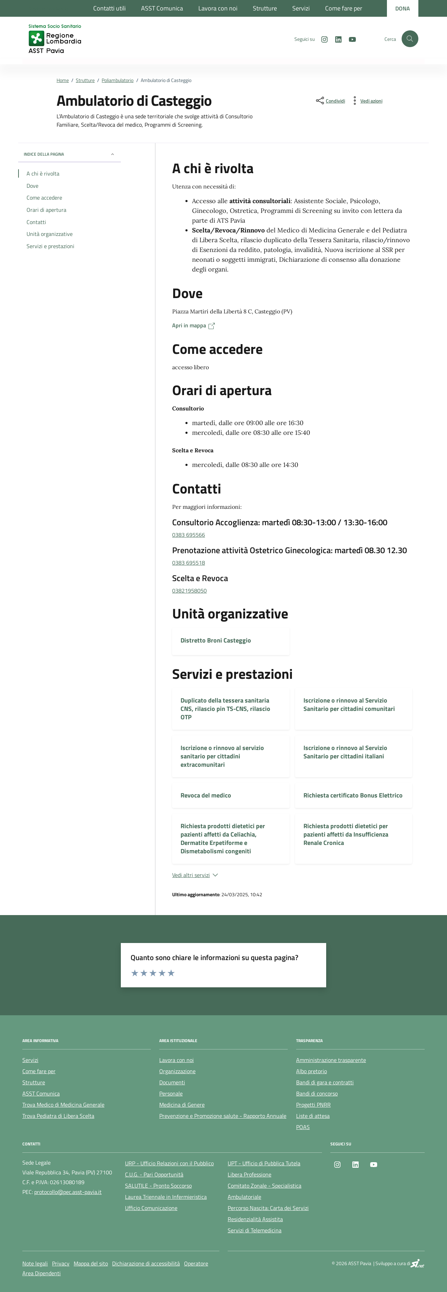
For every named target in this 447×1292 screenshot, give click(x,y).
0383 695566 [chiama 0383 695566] (188, 534)
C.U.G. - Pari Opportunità (154, 1174)
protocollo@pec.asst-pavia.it (68, 1192)
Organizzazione (177, 1071)
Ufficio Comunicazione (151, 1208)
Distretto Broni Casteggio (216, 640)
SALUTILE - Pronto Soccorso (158, 1185)
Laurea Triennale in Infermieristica (166, 1197)
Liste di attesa (313, 1116)
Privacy (60, 1263)
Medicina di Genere (182, 1104)
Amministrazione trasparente (331, 1060)
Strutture (265, 8)
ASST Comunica (162, 8)
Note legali (35, 1263)
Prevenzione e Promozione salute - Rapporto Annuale (222, 1116)
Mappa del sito (91, 1263)
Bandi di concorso (317, 1093)
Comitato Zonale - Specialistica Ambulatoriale (264, 1191)
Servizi (301, 8)
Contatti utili (109, 8)
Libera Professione (249, 1174)
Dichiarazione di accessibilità (146, 1263)
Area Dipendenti (41, 1273)
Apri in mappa (194, 325)
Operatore (196, 1263)
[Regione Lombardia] (48, 8)
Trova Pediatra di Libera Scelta (58, 1116)
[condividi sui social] (329, 100)
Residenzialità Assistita (255, 1219)
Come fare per (343, 8)
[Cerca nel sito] (410, 38)
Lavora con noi (217, 8)
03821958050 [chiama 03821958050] (189, 590)
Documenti (172, 1082)
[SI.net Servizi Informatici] (417, 1263)
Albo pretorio (311, 1071)
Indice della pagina (69, 154)
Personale (171, 1093)
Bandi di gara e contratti (325, 1082)
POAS (303, 1127)
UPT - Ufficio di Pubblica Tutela (264, 1163)
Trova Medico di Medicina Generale (63, 1104)
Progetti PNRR (313, 1104)
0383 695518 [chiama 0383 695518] (188, 562)
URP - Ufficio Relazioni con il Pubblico (169, 1163)
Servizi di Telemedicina (254, 1230)
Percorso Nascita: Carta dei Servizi (268, 1208)
